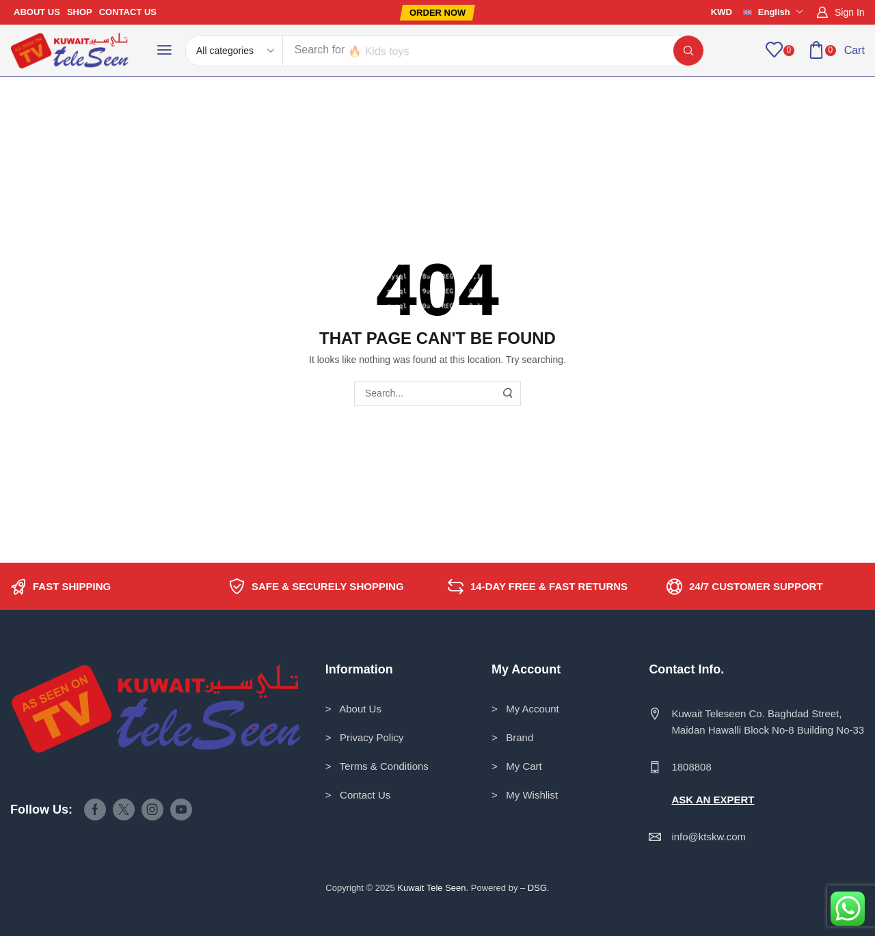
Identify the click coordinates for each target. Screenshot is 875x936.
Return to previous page (806, 103)
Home (31, 103)
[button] (437, 13)
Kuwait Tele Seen (431, 888)
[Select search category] (234, 51)
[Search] (688, 51)
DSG (537, 888)
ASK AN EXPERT (712, 799)
